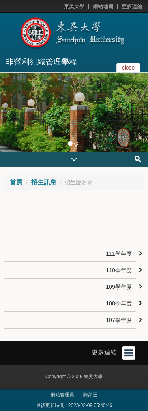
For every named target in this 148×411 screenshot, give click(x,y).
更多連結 (132, 6)
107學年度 (118, 320)
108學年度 (118, 303)
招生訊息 (43, 182)
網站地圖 (103, 6)
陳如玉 (90, 395)
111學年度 (118, 253)
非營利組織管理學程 (41, 61)
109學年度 (118, 287)
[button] (8, 112)
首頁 (16, 182)
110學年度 (118, 270)
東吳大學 (74, 6)
